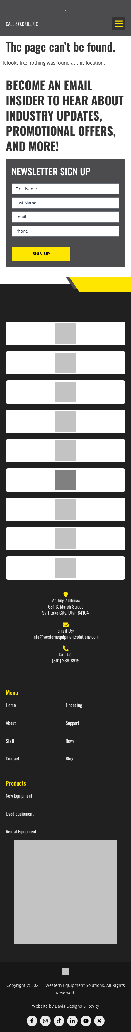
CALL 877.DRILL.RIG (22, 23)
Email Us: (65, 630)
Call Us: (65, 654)
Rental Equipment (21, 831)
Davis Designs (68, 1006)
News (70, 741)
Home (11, 705)
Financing (74, 705)
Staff (10, 741)
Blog (69, 758)
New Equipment (19, 796)
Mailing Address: (65, 600)
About (11, 723)
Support (72, 723)
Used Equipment (20, 814)
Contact (12, 758)
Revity (93, 1006)
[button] (118, 23)
